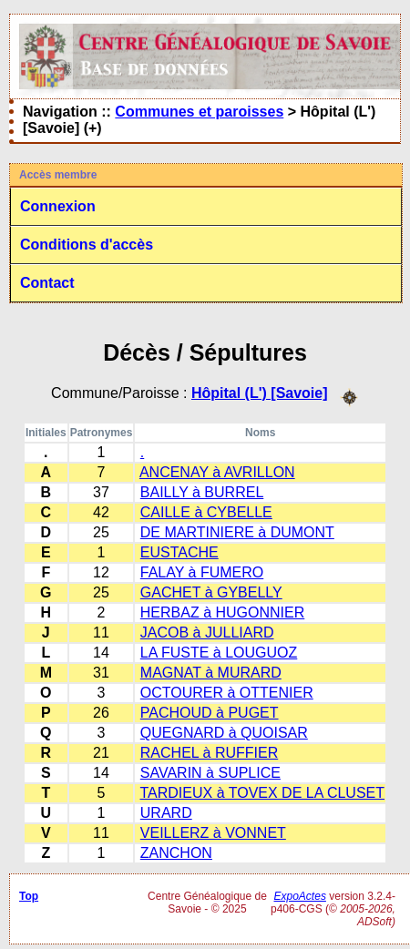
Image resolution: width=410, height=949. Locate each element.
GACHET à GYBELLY (211, 592)
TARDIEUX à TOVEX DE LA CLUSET (262, 793)
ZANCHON (176, 853)
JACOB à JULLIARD (207, 632)
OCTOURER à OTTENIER (226, 692)
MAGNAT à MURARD (211, 672)
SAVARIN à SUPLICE (210, 773)
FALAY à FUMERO (201, 572)
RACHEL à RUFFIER (209, 752)
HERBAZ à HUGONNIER (222, 612)
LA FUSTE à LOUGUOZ (218, 652)
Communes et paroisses (199, 111)
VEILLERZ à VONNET (213, 833)
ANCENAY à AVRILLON (217, 472)
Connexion (58, 206)
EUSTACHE (179, 552)
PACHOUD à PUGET (209, 712)
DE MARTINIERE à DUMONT (237, 532)
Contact (47, 283)
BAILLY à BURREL (201, 492)
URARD (166, 813)
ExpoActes (300, 896)
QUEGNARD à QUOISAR (224, 732)
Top (28, 896)
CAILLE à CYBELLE (206, 512)
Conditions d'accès (86, 244)
